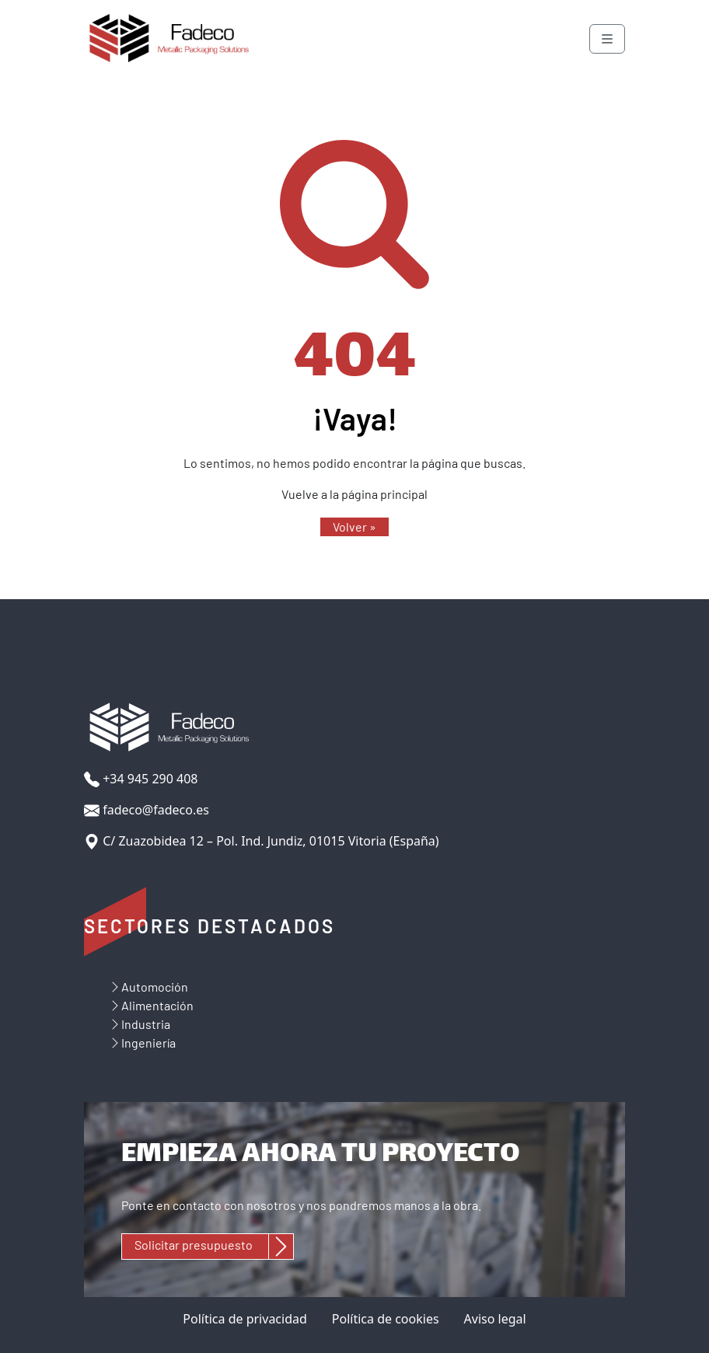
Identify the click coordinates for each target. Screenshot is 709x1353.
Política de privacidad (245, 1318)
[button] (354, 527)
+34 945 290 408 (140, 779)
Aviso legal (495, 1318)
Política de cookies (385, 1318)
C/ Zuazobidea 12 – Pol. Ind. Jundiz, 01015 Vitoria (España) (261, 841)
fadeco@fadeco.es (146, 810)
